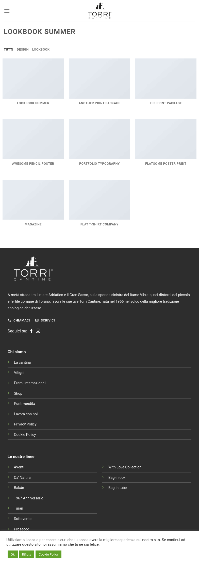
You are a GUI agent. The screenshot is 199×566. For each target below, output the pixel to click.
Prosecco (21, 529)
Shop (18, 393)
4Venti (19, 467)
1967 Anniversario (28, 498)
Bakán (19, 488)
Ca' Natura (22, 478)
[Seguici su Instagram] (38, 331)
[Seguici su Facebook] (31, 331)
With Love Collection (125, 467)
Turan (18, 508)
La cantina (22, 362)
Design (22, 49)
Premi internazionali (30, 383)
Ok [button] (13, 554)
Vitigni (19, 373)
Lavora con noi (26, 414)
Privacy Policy (25, 424)
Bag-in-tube (117, 488)
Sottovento (22, 519)
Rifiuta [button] (26, 554)
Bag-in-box (117, 478)
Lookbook (40, 49)
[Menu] (7, 11)
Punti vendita (24, 404)
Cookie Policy (25, 435)
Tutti (8, 49)
